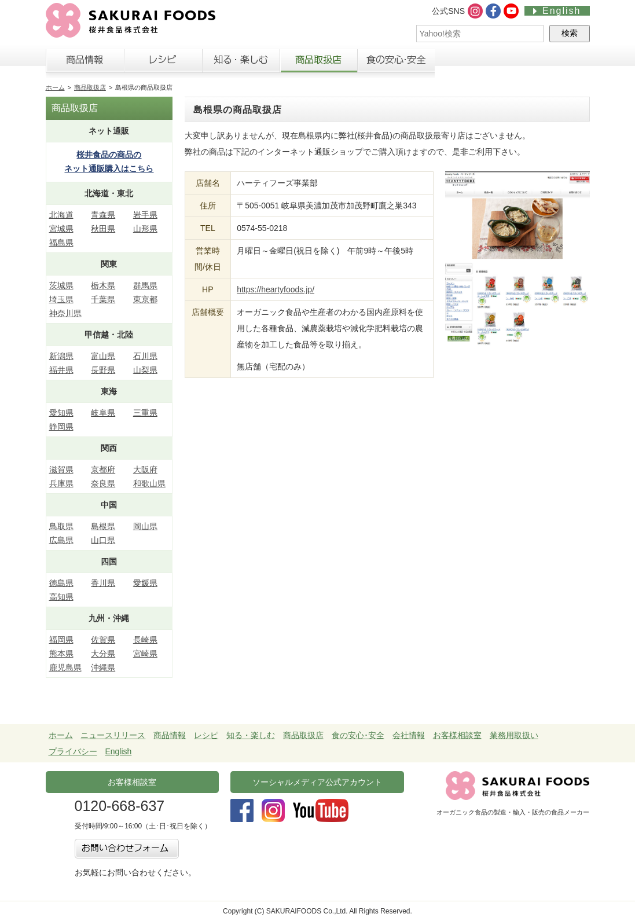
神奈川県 (65, 313)
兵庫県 (61, 483)
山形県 (145, 228)
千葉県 (103, 299)
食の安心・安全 (396, 63)
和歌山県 (149, 483)
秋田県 (103, 228)
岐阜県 (103, 412)
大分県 (103, 653)
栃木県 (103, 285)
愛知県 (61, 412)
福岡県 (61, 639)
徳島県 (61, 583)
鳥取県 (61, 526)
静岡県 (61, 426)
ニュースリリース (112, 735)
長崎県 (145, 639)
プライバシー (73, 751)
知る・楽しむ (241, 63)
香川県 (103, 583)
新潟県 (61, 356)
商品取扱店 (318, 63)
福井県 (61, 370)
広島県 (61, 540)
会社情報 (473, 63)
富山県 (103, 356)
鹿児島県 (65, 667)
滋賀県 (61, 469)
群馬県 (145, 285)
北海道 (61, 214)
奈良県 (103, 483)
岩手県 (145, 214)
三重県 (145, 412)
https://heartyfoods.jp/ (275, 289)
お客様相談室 (551, 63)
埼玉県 (61, 299)
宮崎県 (145, 653)
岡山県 (145, 526)
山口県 (103, 540)
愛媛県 (145, 583)
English (557, 11)
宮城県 (61, 228)
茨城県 (61, 285)
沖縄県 (103, 667)
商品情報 (85, 63)
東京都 (145, 299)
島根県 (103, 526)
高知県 (61, 596)
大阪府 (145, 469)
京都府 (103, 469)
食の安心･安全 (358, 735)
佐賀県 (103, 639)
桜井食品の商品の (109, 163)
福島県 (61, 242)
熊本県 (61, 653)
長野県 (103, 370)
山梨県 (145, 370)
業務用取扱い (514, 735)
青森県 (103, 214)
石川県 (145, 356)
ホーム (55, 87)
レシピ (163, 63)
